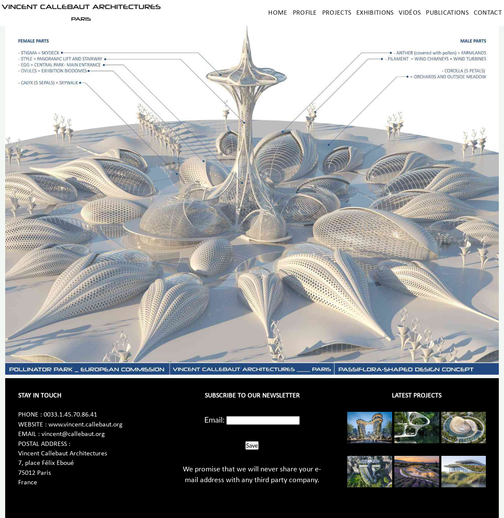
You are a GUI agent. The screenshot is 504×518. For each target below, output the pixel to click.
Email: (214, 419)
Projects (336, 12)
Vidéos (410, 12)
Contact (488, 12)
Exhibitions (374, 12)
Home (277, 12)
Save (252, 445)
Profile (305, 12)
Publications (447, 12)
